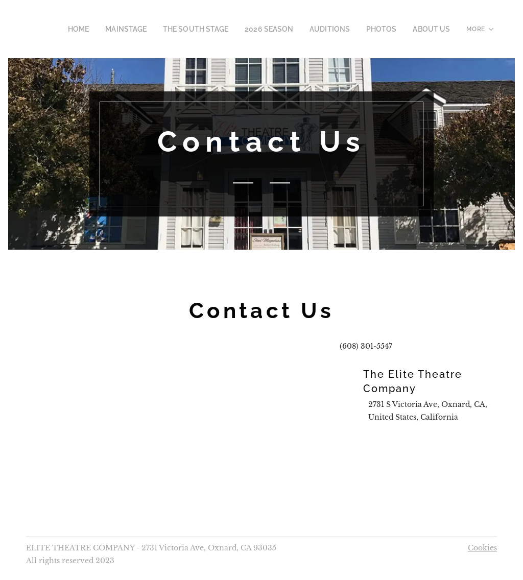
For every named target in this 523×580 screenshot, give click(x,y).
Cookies (482, 547)
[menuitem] (107, 29)
